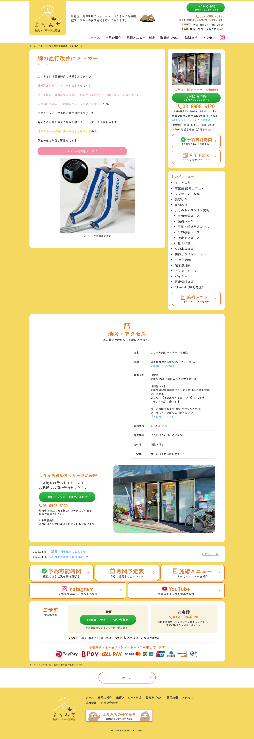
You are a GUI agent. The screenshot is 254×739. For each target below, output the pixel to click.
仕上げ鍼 (184, 243)
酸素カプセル (169, 37)
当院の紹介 (113, 37)
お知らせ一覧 (210, 554)
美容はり (181, 199)
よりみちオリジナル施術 (192, 210)
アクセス (209, 37)
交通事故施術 (184, 248)
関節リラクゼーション (190, 254)
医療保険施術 (184, 281)
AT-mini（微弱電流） (190, 287)
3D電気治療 (183, 259)
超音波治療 (183, 265)
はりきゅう (183, 182)
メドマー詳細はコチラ (82, 151)
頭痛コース (186, 221)
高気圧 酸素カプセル (189, 188)
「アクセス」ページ (163, 416)
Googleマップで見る (184, 119)
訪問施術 (191, 37)
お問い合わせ (109, 703)
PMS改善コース (189, 232)
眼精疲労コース (189, 215)
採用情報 (91, 703)
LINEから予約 (206, 7)
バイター (181, 276)
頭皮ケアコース (189, 237)
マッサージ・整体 (187, 193)
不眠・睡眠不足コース (193, 226)
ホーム (95, 37)
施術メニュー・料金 (141, 37)
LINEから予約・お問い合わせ (67, 497)
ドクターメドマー (187, 270)
